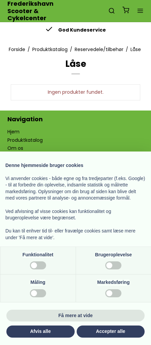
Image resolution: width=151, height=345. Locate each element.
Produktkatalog (25, 140)
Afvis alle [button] (40, 331)
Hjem (13, 131)
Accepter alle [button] (110, 331)
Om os (15, 148)
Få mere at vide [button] (76, 315)
